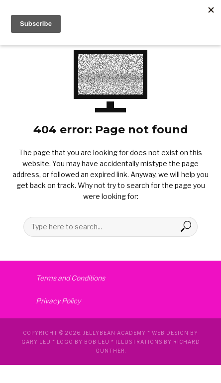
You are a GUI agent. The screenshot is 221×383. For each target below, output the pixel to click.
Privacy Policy (58, 300)
